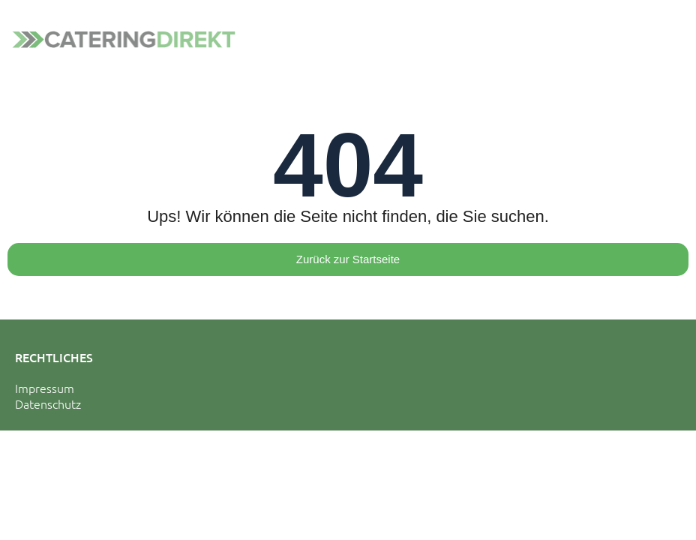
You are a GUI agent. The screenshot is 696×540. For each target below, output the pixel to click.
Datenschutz (48, 403)
